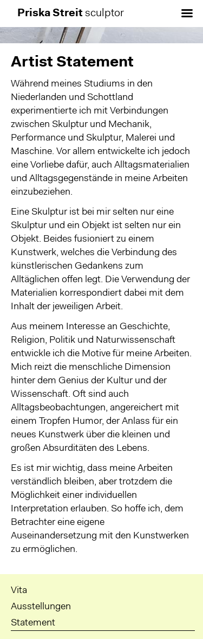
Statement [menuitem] (33, 623)
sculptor (70, 13)
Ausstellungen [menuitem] (41, 607)
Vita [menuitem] (19, 591)
